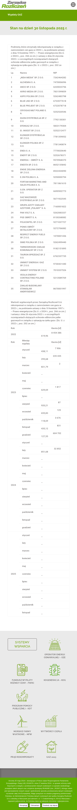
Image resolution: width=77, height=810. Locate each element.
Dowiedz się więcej (50, 805)
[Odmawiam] (74, 794)
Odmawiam (35, 805)
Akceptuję (23, 805)
